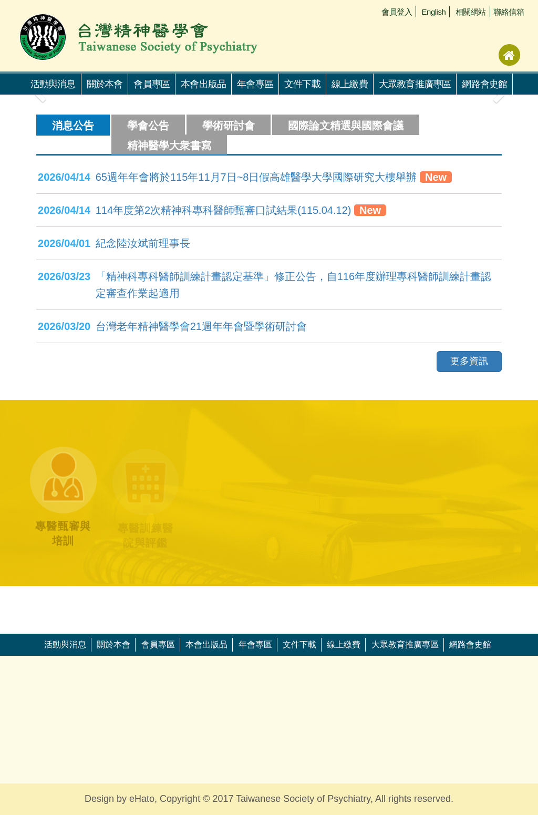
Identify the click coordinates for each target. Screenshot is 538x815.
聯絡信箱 (508, 11)
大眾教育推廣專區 (415, 84)
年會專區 (255, 84)
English (434, 11)
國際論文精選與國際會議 (346, 125)
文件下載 (302, 84)
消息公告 (73, 125)
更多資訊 (469, 361)
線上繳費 (350, 84)
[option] (57, 596)
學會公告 (148, 125)
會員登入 (396, 11)
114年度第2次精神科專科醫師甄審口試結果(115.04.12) (223, 210)
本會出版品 (203, 84)
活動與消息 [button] (53, 84)
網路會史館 (484, 84)
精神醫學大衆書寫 (169, 145)
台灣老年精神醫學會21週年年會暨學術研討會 (201, 326)
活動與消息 (65, 644)
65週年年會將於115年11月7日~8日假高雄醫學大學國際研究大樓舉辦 (256, 177)
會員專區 (151, 84)
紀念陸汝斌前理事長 (143, 243)
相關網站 (471, 11)
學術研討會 (228, 125)
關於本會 (105, 84)
